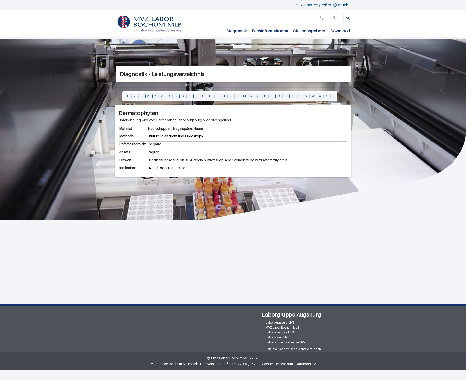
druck (343, 4)
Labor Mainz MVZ (277, 337)
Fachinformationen (270, 30)
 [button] (335, 5)
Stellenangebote (309, 30)
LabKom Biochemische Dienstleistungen (293, 349)
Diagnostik (236, 30)
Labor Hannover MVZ (280, 332)
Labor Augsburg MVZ (280, 322)
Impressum (284, 364)
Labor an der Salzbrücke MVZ (286, 342)
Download (340, 30)
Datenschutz (305, 364)
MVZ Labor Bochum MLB (282, 327)
